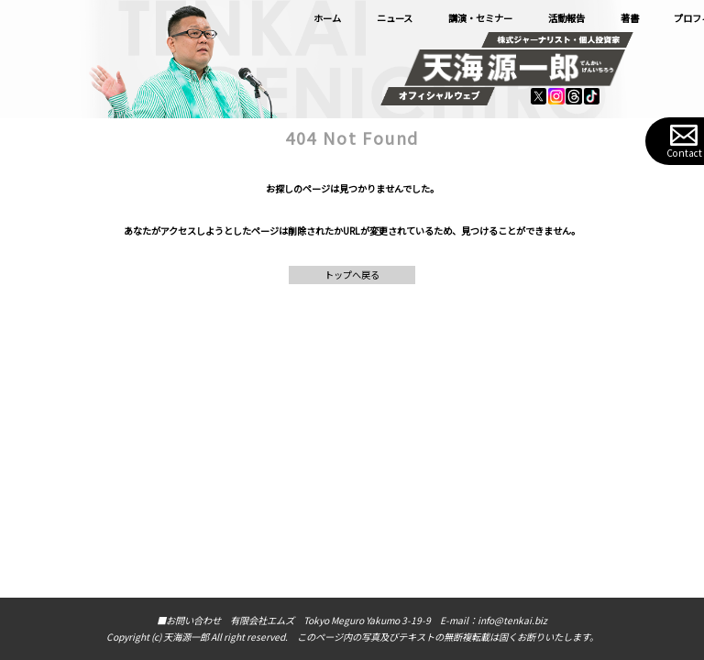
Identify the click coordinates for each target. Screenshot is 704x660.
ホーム (327, 18)
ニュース (394, 18)
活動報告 (566, 18)
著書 (630, 18)
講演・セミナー (480, 18)
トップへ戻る (352, 274)
